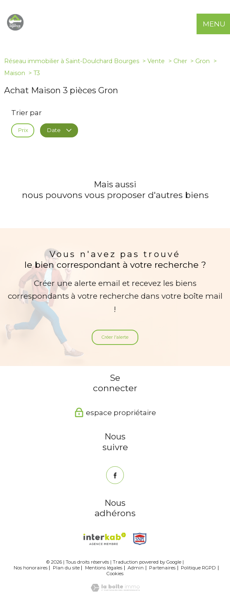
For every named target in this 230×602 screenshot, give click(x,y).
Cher (180, 61)
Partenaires (162, 568)
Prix (23, 130)
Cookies (115, 573)
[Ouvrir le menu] (219, 24)
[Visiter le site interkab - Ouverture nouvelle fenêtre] (104, 539)
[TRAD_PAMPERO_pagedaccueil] (15, 28)
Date (58, 130)
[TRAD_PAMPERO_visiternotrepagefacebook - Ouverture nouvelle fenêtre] (115, 475)
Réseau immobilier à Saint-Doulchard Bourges (71, 61)
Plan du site (66, 568)
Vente (156, 61)
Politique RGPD (198, 568)
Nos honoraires (30, 568)
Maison (14, 73)
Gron (202, 61)
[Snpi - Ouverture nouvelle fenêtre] (140, 539)
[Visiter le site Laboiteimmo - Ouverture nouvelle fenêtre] (115, 589)
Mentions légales (103, 568)
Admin (136, 568)
